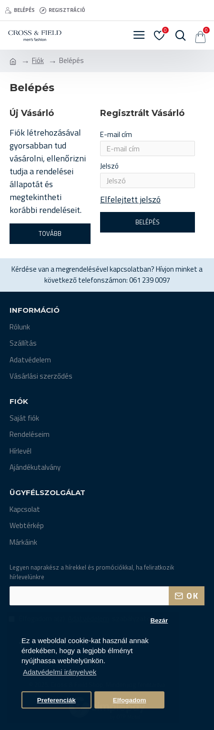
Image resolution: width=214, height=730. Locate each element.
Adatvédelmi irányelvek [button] (59, 672)
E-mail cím (116, 134)
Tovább (50, 233)
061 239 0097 (149, 280)
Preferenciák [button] (56, 700)
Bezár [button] (159, 620)
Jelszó (109, 165)
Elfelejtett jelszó (130, 199)
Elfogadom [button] (129, 700)
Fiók (38, 60)
